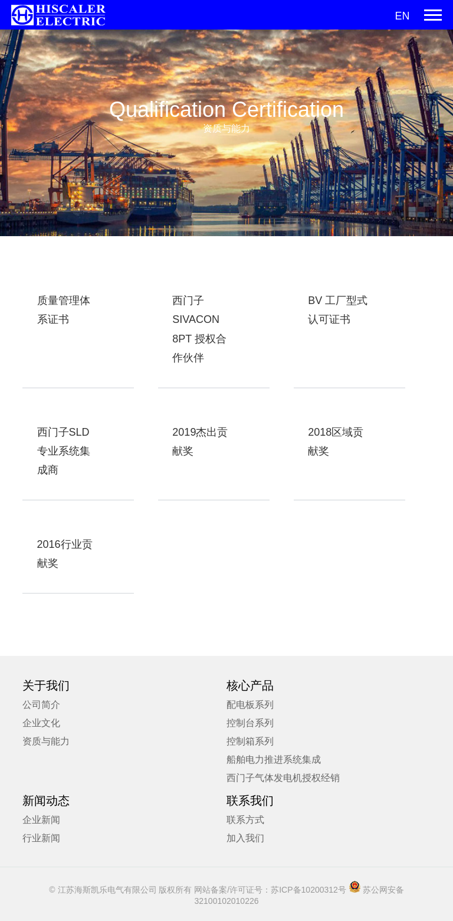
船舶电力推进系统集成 (273, 760)
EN (402, 16)
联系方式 (245, 820)
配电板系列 (250, 705)
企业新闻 (41, 820)
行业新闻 (41, 838)
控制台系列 (250, 723)
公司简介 (41, 705)
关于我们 (46, 685)
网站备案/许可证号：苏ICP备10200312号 (270, 889)
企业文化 (41, 723)
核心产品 (250, 685)
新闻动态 (46, 800)
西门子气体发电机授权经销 (283, 778)
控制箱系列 (250, 741)
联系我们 (250, 800)
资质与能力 (46, 741)
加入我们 (245, 838)
